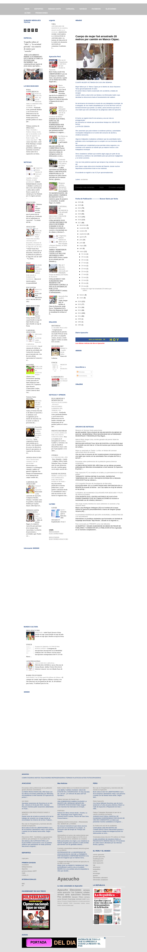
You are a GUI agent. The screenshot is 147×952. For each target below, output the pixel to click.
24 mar (83, 265)
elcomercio (96, 867)
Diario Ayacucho (62, 86)
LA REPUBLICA (57, 377)
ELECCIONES (111, 9)
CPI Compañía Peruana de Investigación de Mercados (93, 483)
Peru (59, 897)
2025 (80, 205)
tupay (71, 905)
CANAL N (25, 875)
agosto (82, 237)
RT (23, 886)
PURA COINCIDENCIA (32, 91)
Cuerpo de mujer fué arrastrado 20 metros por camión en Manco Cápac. (97, 38)
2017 (80, 223)
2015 (80, 304)
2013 (80, 310)
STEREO (54, 455)
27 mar (83, 263)
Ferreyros (64, 901)
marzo (82, 251)
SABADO (65, 903)
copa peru (25, 858)
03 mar (83, 286)
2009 (80, 319)
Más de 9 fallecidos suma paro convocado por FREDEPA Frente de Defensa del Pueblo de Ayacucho (58, 271)
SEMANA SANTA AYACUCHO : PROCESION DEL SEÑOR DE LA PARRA (72, 823)
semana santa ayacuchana (69, 895)
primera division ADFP (29, 871)
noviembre (83, 228)
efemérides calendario (100, 877)
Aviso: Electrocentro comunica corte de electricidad (32, 461)
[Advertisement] (102, 26)
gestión (95, 875)
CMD (23, 873)
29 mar (83, 257)
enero (82, 298)
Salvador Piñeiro (77, 897)
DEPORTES (38, 9)
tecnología (96, 873)
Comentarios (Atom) (104, 193)
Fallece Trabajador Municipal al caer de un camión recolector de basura (107, 813)
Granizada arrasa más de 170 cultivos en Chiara (63, 162)
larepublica (96, 869)
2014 (80, 307)
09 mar (83, 283)
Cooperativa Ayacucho (34, 427)
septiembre (83, 234)
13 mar (83, 280)
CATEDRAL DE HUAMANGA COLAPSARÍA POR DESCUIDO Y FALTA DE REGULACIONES (58, 212)
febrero (82, 295)
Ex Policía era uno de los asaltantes (63, 138)
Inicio (101, 187)
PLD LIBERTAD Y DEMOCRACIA (58, 399)
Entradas (81, 372)
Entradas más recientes (84, 187)
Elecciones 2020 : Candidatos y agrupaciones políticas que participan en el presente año (37, 838)
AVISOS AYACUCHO (33, 457)
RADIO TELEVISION (34, 675)
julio (81, 240)
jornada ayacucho (99, 857)
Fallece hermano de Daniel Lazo (68, 799)
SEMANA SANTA (54, 9)
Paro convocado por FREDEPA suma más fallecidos (92, 524)
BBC (23, 883)
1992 (80, 322)
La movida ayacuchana (83, 901)
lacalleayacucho (98, 859)
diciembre (83, 225)
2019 (80, 217)
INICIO (26, 9)
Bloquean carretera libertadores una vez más (62, 186)
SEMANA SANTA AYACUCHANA (32, 511)
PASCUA (59, 903)
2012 (80, 313)
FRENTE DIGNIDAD (59, 431)
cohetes (86, 892)
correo (95, 871)
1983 (80, 325)
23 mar (83, 268)
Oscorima (86, 895)
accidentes (84, 179)
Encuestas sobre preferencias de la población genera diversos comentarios (37, 789)
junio (81, 243)
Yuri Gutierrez (76, 892)
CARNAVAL (70, 9)
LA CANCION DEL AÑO (59, 457)
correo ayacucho (98, 854)
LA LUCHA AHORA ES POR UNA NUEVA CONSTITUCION (59, 435)
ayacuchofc (30, 364)
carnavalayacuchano (33, 661)
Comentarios (82, 376)
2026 (80, 202)
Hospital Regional (72, 901)
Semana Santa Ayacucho (31, 398)
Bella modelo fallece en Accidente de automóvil (73, 788)
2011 (80, 316)
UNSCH (54, 362)
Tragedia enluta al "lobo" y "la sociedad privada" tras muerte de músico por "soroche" (32, 46)
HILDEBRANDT (57, 346)
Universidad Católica (79, 903)
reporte (62, 510)
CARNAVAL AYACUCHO (30, 331)
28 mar (83, 260)
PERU (28, 263)
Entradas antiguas (116, 187)
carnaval (78, 899)
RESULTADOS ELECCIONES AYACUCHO (58, 538)
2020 (80, 214)
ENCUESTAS (31, 287)
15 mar (83, 277)
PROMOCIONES (41, 13)
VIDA (53, 24)
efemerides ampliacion (100, 880)
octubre (82, 231)
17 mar (83, 274)
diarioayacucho (98, 861)
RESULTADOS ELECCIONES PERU (56, 533)
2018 (80, 220)
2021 (80, 211)
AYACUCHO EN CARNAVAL (45, 663)
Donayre (64, 899)
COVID (54, 508)
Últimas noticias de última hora (32, 127)
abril (81, 248)
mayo (82, 245)
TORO (71, 903)
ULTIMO (27, 13)
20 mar (83, 271)
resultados (25, 865)
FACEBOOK (96, 9)
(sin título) (25, 801)
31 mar (83, 254)
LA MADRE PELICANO (59, 328)
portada (68, 905)
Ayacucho (29, 166)
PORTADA (61, 811)
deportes (25, 869)
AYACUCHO (30, 202)
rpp (94, 865)
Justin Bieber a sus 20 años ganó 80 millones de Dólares (43, 677)
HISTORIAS (55, 326)
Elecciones (75, 890)
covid (83, 899)
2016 (80, 301)
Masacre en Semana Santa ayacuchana (88, 430)
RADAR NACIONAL (58, 474)
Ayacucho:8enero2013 (63, 297)
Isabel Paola (39, 632)
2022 (80, 208)
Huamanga (71, 899)
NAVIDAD (83, 9)
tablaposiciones (27, 867)
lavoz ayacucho (98, 863)
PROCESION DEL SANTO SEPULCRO (38, 405)
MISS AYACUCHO (33, 306)
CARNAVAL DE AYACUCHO (32, 483)
